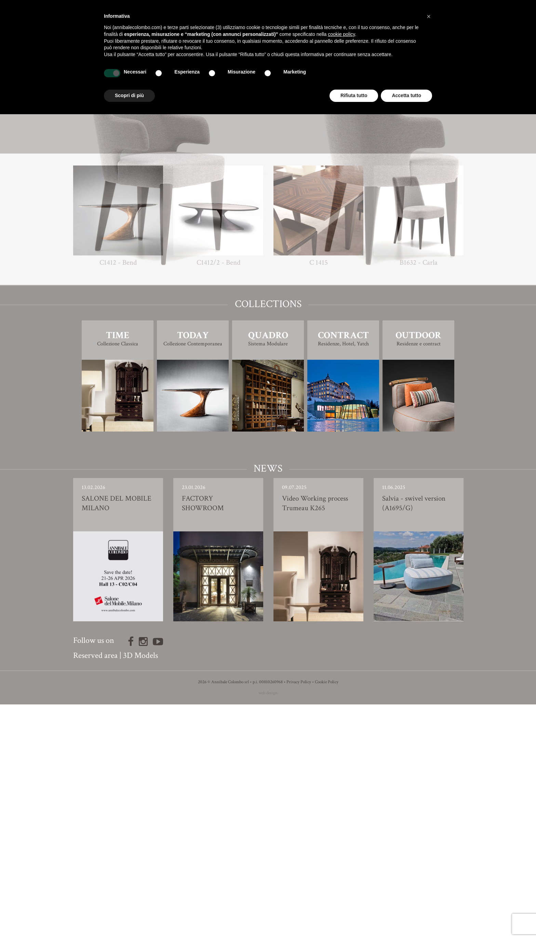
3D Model (268, 368)
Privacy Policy (298, 917)
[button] (428, 16)
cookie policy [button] (341, 34)
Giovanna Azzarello (280, 335)
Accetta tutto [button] (406, 95)
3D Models (140, 890)
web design (268, 927)
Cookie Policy (326, 917)
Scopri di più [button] (129, 95)
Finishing (268, 349)
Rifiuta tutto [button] (353, 95)
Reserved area (95, 890)
